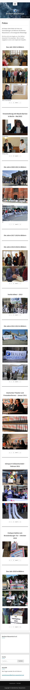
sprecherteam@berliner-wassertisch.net (13, 675)
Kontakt (19, 683)
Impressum (12, 683)
